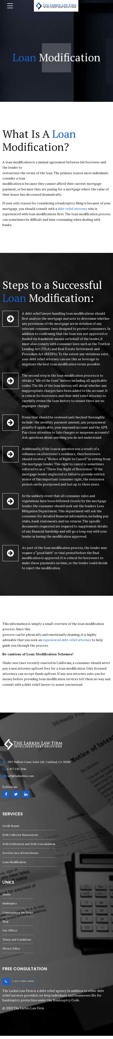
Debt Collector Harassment (20, 835)
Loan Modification (14, 863)
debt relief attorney (72, 208)
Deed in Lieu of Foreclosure (20, 854)
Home (6, 896)
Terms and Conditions (17, 942)
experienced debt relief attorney (67, 639)
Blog (5, 923)
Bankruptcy (9, 905)
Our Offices (10, 933)
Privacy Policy (11, 951)
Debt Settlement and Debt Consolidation (29, 844)
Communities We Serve (17, 914)
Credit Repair (10, 826)
